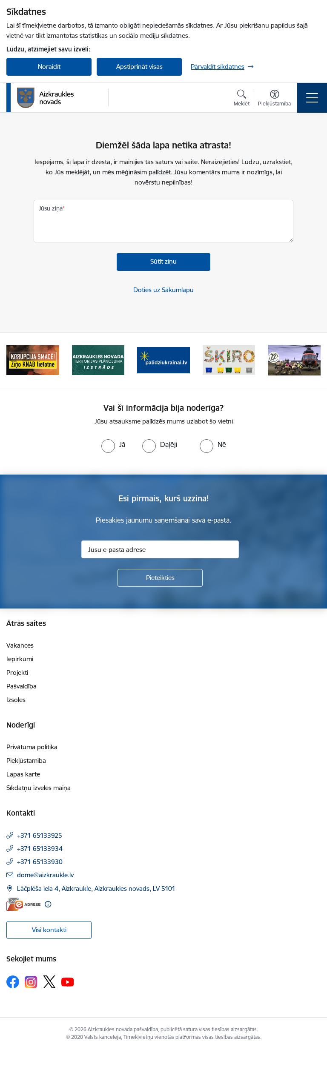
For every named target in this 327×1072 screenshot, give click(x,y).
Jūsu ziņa (51, 208)
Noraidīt (49, 67)
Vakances (20, 645)
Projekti (17, 672)
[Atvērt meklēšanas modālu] (241, 99)
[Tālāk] (310, 360)
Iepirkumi (19, 659)
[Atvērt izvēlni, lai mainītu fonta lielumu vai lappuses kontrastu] (274, 99)
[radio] (113, 444)
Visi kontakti (49, 930)
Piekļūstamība (26, 760)
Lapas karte (23, 774)
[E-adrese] (23, 904)
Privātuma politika (31, 747)
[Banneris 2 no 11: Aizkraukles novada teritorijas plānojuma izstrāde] (98, 359)
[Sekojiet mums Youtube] (67, 981)
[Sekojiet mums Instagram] (31, 982)
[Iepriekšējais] (16, 360)
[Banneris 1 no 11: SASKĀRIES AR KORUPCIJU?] (32, 359)
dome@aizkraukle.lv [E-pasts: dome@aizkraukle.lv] (45, 875)
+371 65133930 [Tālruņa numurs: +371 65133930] (40, 862)
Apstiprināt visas (139, 67)
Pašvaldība (21, 686)
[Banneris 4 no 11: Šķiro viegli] (229, 359)
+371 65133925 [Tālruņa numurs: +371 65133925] (39, 835)
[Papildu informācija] (48, 904)
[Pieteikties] (160, 578)
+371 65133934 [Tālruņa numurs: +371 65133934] (40, 849)
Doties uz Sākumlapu (163, 290)
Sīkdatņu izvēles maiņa (38, 788)
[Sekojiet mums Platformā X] (49, 981)
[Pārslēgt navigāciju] (312, 98)
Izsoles (16, 700)
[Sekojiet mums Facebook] (12, 981)
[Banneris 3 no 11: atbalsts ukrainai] (163, 359)
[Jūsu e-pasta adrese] (160, 549)
